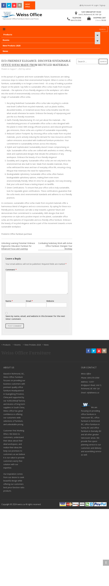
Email (29, 301)
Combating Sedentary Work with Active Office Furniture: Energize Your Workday (55, 246)
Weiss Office (86, 373)
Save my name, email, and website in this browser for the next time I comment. (35, 317)
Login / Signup (98, 5)
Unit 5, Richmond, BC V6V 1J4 (89, 14)
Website (50, 301)
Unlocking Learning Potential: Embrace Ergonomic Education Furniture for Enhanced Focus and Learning (18, 246)
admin (28, 69)
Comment (11, 269)
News (5, 51)
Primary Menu (4, 29)
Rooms (6, 40)
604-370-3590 (76, 20)
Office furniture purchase (21, 234)
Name (9, 301)
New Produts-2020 (11, 45)
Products (7, 34)
